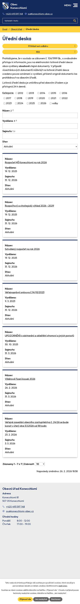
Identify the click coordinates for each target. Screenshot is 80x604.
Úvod (4, 29)
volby (55, 103)
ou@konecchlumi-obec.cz (40, 13)
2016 (64, 93)
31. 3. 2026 (10, 353)
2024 (20, 103)
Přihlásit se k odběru (52, 46)
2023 (9, 103)
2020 (42, 98)
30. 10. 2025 (11, 344)
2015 (53, 93)
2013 (31, 93)
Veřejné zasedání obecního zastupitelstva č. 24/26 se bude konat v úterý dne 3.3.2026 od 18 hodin (36, 424)
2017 (8, 98)
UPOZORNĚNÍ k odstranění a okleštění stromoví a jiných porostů (39, 335)
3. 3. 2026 (10, 443)
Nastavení (55, 599)
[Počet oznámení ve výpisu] (40, 464)
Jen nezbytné (41, 599)
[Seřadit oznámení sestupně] (13, 111)
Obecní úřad (16, 29)
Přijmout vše (25, 599)
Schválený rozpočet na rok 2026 (22, 249)
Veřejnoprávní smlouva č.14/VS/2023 (24, 292)
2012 (20, 93)
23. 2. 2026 (11, 434)
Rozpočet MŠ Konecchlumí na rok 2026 (26, 162)
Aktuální (9, 188)
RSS (56, 52)
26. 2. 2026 (11, 387)
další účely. (63, 586)
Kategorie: (8, 92)
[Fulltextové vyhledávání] (40, 20)
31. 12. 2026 (11, 180)
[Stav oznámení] (40, 146)
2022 (65, 98)
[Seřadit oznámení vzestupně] (13, 110)
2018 (19, 98)
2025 (32, 103)
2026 (43, 103)
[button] (75, 5)
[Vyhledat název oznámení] (40, 115)
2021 (53, 98)
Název (7, 110)
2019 (30, 98)
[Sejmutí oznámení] (40, 136)
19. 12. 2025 (11, 171)
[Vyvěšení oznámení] (40, 126)
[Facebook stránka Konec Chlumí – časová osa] (40, 556)
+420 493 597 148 (14, 13)
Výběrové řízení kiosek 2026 (20, 378)
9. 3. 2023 (10, 301)
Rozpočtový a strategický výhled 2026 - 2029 (29, 205)
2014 (42, 93)
